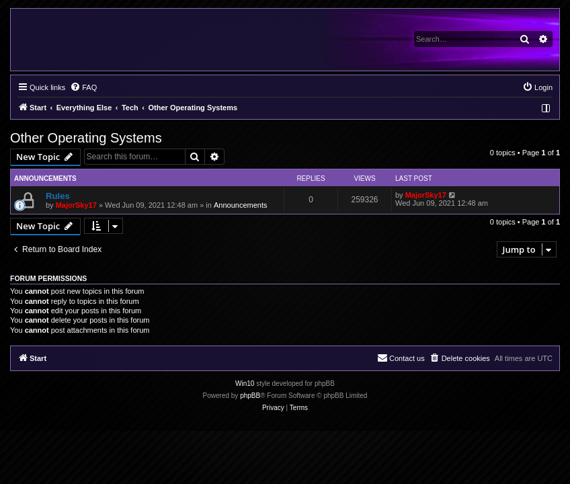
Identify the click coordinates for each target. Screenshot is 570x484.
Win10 (244, 383)
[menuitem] (83, 87)
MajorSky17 (76, 205)
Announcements (241, 205)
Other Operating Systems (86, 137)
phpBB (250, 395)
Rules (58, 196)
